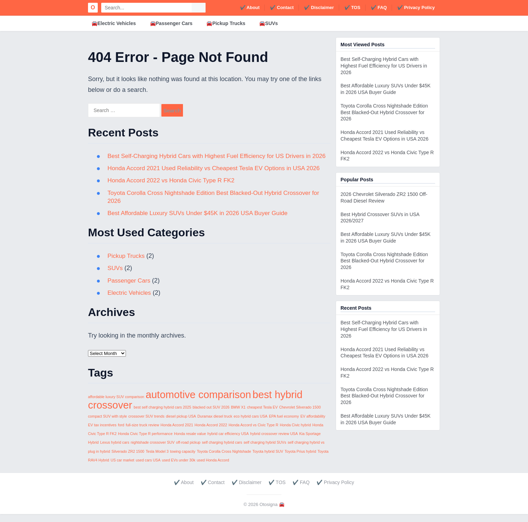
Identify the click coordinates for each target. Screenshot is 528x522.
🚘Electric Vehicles (113, 23)
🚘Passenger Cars (171, 23)
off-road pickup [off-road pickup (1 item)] (188, 451)
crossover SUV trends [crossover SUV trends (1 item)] (146, 424)
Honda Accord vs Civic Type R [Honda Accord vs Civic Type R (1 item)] (253, 433)
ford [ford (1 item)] (121, 433)
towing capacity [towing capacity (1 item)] (182, 459)
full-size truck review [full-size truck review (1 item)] (142, 433)
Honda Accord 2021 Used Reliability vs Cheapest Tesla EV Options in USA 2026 (218, 176)
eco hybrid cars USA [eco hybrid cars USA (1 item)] (250, 424)
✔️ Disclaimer (319, 7)
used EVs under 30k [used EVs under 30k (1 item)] (178, 468)
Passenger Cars (129, 288)
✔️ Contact (282, 7)
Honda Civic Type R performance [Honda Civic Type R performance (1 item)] (145, 442)
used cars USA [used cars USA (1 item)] (148, 468)
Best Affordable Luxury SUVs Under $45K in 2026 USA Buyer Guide (201, 220)
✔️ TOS (352, 7)
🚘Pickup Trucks (225, 23)
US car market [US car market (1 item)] (122, 468)
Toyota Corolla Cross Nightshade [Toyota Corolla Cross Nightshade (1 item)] (224, 459)
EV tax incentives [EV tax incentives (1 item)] (102, 433)
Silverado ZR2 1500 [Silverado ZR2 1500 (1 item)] (128, 459)
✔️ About (250, 7)
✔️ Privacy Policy (416, 7)
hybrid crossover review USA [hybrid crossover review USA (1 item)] (274, 442)
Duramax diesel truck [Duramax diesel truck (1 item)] (215, 424)
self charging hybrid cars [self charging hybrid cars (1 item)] (222, 451)
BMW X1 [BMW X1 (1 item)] (238, 415)
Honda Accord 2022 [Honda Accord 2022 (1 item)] (210, 433)
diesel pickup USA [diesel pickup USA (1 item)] (181, 424)
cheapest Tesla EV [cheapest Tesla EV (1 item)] (262, 415)
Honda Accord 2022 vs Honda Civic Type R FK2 (174, 188)
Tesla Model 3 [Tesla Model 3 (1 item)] (157, 459)
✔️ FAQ (379, 7)
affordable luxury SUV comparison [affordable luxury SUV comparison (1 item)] (116, 405)
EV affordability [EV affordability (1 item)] (313, 424)
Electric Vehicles (130, 300)
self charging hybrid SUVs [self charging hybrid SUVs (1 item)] (264, 451)
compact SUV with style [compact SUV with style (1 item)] (107, 424)
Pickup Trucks (126, 263)
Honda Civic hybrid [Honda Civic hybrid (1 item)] (295, 433)
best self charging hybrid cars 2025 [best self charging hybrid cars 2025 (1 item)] (162, 415)
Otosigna (268, 512)
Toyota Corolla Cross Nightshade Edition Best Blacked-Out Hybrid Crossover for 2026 (384, 112)
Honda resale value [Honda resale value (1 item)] (190, 442)
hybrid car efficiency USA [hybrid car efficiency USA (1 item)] (228, 442)
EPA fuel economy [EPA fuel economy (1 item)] (284, 424)
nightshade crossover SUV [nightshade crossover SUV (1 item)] (153, 451)
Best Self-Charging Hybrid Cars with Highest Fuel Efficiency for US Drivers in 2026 (384, 65)
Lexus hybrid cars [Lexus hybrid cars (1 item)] (114, 451)
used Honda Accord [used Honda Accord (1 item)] (213, 468)
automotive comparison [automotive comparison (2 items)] (198, 402)
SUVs (115, 276)
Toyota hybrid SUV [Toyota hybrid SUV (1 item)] (268, 459)
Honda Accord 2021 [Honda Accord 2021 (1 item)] (177, 433)
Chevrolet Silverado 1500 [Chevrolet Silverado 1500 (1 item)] (300, 415)
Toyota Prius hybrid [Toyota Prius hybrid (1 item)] (300, 459)
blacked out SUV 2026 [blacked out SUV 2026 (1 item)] (211, 415)
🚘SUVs (268, 23)
